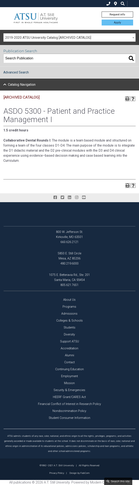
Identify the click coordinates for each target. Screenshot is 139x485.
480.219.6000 (69, 263)
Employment (69, 376)
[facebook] (55, 197)
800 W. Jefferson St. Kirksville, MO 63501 (69, 234)
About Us (69, 300)
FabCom (85, 473)
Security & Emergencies (69, 390)
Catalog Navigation (21, 85)
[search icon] (122, 3)
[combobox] (69, 37)
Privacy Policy (56, 473)
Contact (69, 362)
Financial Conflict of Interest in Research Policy (69, 404)
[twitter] (62, 197)
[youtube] (83, 197)
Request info (117, 14)
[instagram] (76, 197)
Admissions (69, 313)
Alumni (69, 355)
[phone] (108, 3)
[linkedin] (69, 197)
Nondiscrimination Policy (69, 411)
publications (22, 482)
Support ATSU (69, 341)
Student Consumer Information (69, 418)
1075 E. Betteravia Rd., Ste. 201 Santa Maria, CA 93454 (69, 277)
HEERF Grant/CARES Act (69, 397)
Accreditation (69, 348)
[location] (115, 3)
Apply (117, 22)
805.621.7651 (69, 285)
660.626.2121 (69, 242)
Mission (69, 383)
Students (69, 327)
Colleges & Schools (69, 320)
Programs (69, 307)
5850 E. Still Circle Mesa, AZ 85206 (69, 256)
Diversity (69, 334)
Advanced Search (16, 72)
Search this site (120, 481)
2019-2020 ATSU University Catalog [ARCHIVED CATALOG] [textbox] (48, 38)
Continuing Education (69, 369)
